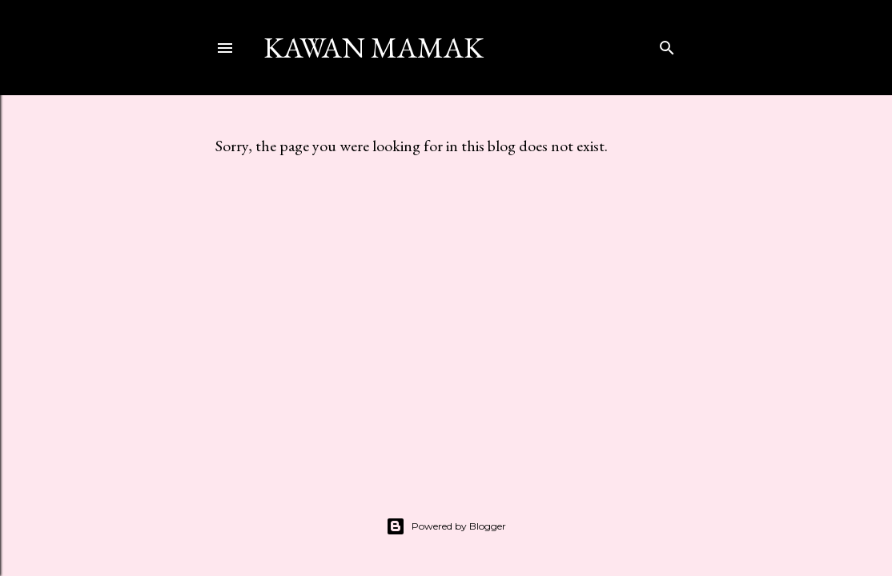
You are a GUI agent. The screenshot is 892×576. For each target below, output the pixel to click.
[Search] (667, 44)
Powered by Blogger (446, 526)
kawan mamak (373, 47)
